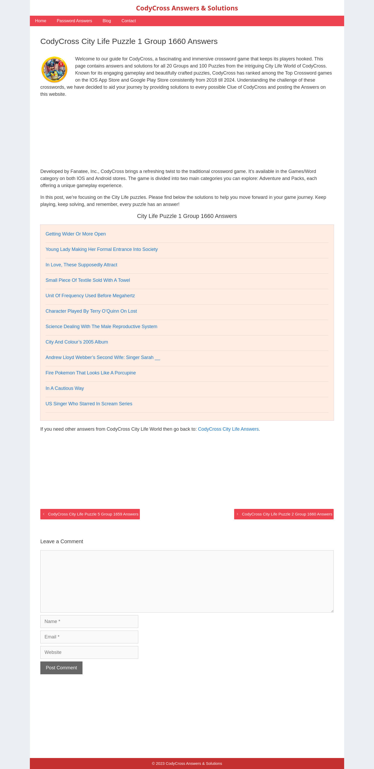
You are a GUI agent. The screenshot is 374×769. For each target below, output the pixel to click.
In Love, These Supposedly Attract (81, 264)
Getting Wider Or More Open (76, 234)
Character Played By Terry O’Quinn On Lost (91, 311)
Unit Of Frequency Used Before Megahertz (90, 295)
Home (40, 21)
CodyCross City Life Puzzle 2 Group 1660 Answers (287, 514)
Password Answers (74, 21)
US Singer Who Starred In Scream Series (89, 403)
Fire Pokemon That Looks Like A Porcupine (91, 372)
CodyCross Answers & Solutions (187, 7)
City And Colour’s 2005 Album (77, 342)
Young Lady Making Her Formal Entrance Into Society (102, 249)
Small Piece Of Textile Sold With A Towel (88, 280)
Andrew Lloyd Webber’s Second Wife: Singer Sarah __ (103, 357)
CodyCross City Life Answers (228, 429)
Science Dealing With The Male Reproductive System (101, 326)
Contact (129, 21)
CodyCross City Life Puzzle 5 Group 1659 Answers (93, 514)
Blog (107, 21)
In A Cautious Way (65, 388)
